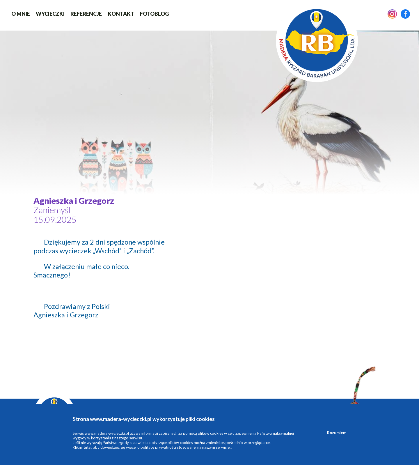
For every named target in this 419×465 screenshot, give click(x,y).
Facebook (405, 14)
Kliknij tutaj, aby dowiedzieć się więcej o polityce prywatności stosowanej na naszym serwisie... (152, 447)
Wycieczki (50, 14)
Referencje (86, 14)
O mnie (20, 14)
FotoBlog (154, 14)
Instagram (392, 14)
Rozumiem (336, 432)
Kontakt (121, 14)
